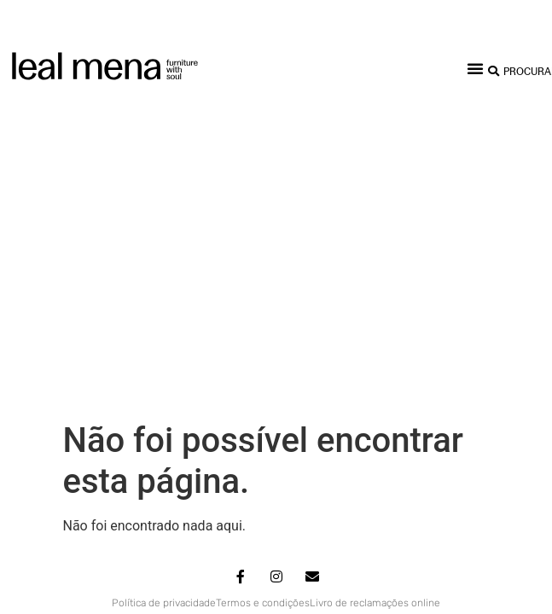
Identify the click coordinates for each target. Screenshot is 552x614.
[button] (475, 68)
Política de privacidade (164, 288)
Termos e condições (263, 288)
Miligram (359, 315)
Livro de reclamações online (375, 288)
